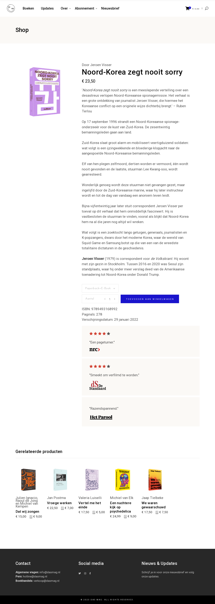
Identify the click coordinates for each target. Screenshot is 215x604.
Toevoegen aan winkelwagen (150, 299)
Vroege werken (59, 503)
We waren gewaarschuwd (154, 505)
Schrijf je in (149, 572)
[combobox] (100, 288)
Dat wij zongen (27, 512)
